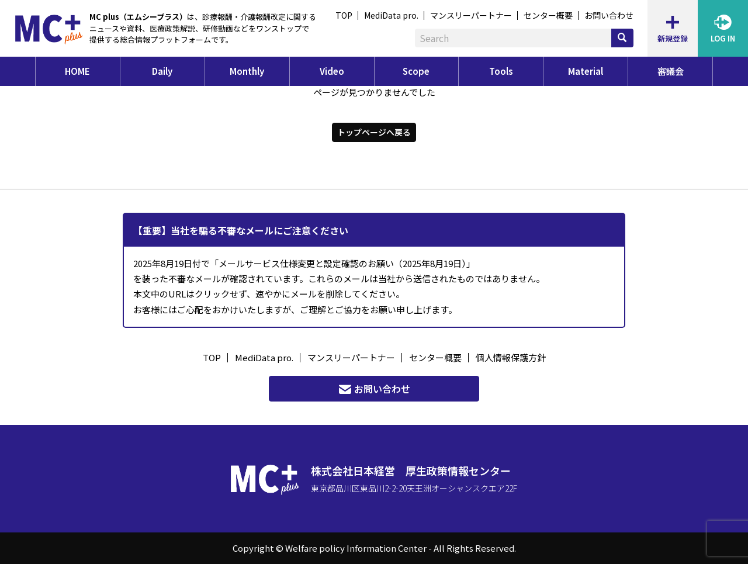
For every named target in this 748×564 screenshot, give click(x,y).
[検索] (622, 38)
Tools (501, 71)
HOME (77, 71)
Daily (162, 71)
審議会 (670, 71)
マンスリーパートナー (471, 15)
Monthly (247, 71)
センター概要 (548, 15)
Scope (416, 71)
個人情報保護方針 (511, 357)
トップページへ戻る (374, 132)
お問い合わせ (608, 15)
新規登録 (672, 28)
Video (332, 71)
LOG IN (723, 28)
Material (585, 71)
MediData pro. (391, 15)
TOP (343, 15)
